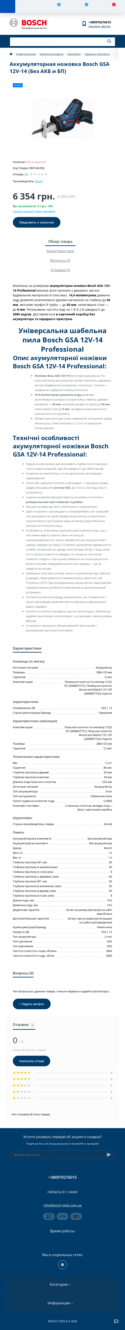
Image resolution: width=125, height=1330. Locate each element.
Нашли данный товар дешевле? (34, 211)
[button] (101, 22)
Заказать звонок (99, 26)
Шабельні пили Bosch (97, 54)
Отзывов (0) (60, 270)
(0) (26, 174)
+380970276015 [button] (62, 1177)
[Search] (109, 41)
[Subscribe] (108, 1154)
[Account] (29, 6)
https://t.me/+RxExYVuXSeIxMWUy (62, 1264)
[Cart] (111, 6)
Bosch (39, 181)
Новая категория (26, 54)
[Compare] (56, 6)
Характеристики (60, 251)
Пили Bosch (74, 54)
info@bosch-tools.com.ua (62, 1205)
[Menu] (7, 6)
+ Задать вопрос (31, 1004)
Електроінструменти (51, 54)
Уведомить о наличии (36, 222)
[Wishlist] (84, 6)
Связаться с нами (62, 1192)
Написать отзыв (31, 1061)
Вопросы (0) (60, 260)
